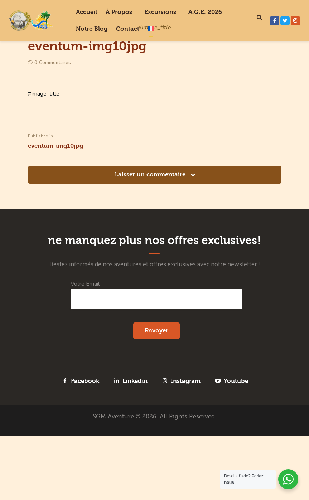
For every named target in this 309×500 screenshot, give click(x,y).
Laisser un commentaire (151, 218)
